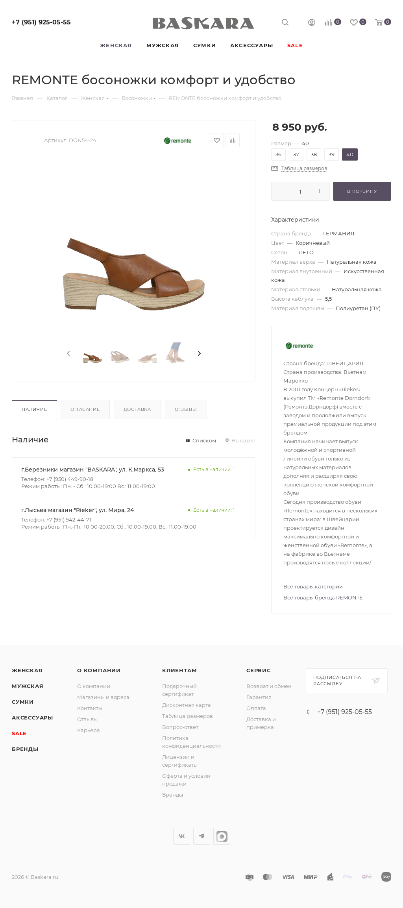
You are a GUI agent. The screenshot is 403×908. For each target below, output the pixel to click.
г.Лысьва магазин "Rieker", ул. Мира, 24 (77, 510)
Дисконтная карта (186, 705)
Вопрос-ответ (180, 727)
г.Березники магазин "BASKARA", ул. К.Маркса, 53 (92, 469)
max (221, 836)
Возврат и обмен (269, 686)
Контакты (89, 708)
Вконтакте (181, 836)
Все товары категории (313, 586)
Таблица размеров (187, 716)
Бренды (25, 749)
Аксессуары (32, 717)
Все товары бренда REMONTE (323, 597)
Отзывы (186, 409)
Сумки (23, 702)
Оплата (256, 708)
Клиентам (179, 670)
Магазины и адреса (103, 697)
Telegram (201, 836)
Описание (85, 409)
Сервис (258, 670)
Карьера (88, 730)
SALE (19, 733)
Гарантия (259, 697)
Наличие (34, 409)
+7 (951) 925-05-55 (41, 22)
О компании (99, 670)
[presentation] (68, 354)
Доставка (137, 409)
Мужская (28, 686)
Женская (27, 670)
